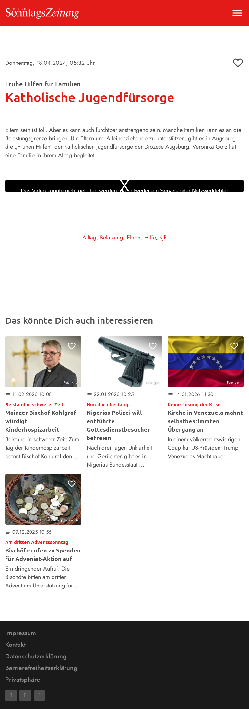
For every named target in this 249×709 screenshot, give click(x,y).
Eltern (133, 237)
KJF (163, 237)
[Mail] (25, 695)
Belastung (111, 237)
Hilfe (150, 237)
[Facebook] (11, 695)
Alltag (89, 237)
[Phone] (39, 695)
